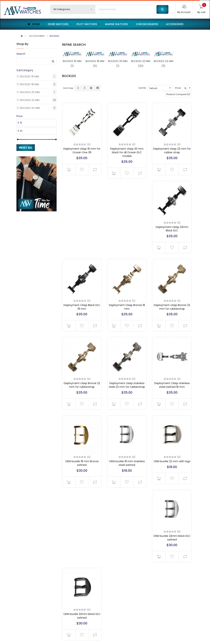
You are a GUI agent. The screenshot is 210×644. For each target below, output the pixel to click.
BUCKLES (54, 36)
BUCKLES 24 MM (30, 108)
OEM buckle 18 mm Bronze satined (82, 463)
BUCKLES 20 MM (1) (117, 63)
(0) (88, 144)
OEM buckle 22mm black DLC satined (171, 537)
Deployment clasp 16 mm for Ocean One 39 (81, 150)
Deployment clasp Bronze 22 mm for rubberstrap (172, 307)
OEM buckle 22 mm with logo (172, 461)
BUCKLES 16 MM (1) (72, 63)
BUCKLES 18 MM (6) (95, 63)
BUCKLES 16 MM (29, 76)
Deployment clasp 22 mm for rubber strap (172, 150)
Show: (178, 87)
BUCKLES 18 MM (29, 84)
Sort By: (142, 87)
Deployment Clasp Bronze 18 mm (127, 307)
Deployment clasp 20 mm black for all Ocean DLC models (127, 152)
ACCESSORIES (37, 36)
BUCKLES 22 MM (29, 100)
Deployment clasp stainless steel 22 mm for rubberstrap (127, 385)
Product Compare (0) (178, 94)
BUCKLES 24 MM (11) (163, 63)
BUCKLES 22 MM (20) (140, 63)
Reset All (25, 147)
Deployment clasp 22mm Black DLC (172, 228)
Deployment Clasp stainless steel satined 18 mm (172, 385)
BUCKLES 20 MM (30, 92)
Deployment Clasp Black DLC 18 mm (82, 307)
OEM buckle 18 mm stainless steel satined (127, 463)
